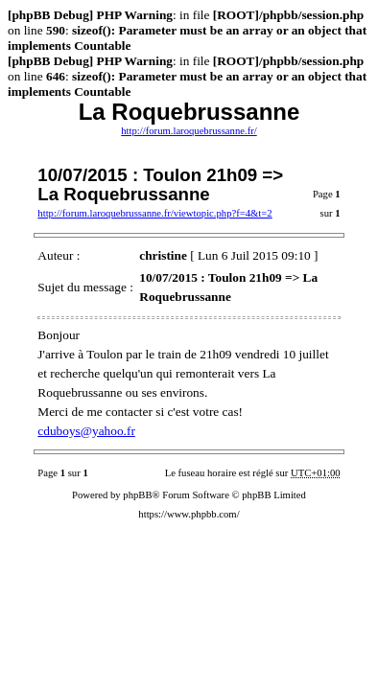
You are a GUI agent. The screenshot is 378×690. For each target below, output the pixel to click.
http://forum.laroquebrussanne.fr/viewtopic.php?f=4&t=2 (154, 213)
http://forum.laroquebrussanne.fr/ (188, 131)
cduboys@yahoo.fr (85, 431)
